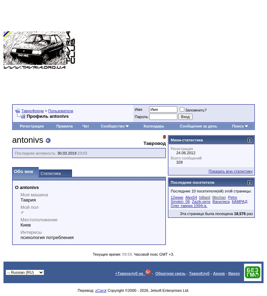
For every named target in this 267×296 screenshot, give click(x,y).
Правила (64, 126)
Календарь (154, 126)
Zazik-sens (201, 201)
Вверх (234, 273)
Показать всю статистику (231, 171)
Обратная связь (170, 273)
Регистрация (32, 126)
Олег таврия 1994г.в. (189, 206)
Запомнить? (193, 110)
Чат (85, 126)
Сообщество (115, 126)
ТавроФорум (33, 111)
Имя (138, 109)
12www (177, 197)
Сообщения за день (198, 126)
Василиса (220, 201)
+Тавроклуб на (133, 273)
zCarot (100, 290)
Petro (232, 197)
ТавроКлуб (199, 273)
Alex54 (191, 197)
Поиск (240, 126)
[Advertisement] (171, 50)
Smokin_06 (180, 201)
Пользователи (60, 111)
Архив (219, 273)
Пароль (141, 117)
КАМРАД (240, 201)
